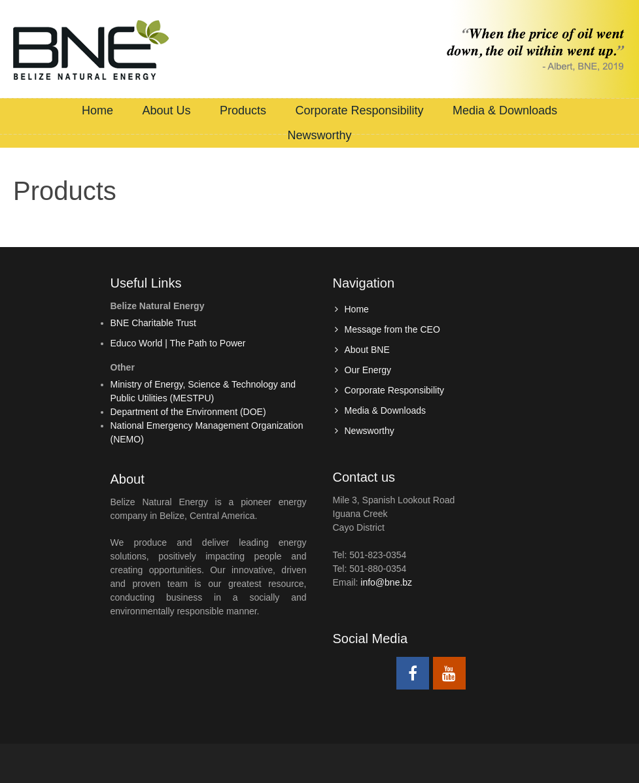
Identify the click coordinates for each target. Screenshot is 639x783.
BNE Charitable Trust (154, 323)
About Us (166, 110)
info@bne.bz (386, 582)
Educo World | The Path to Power (178, 343)
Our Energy (368, 370)
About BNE (367, 349)
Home (97, 110)
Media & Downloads (505, 110)
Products (243, 110)
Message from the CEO (392, 329)
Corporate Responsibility (359, 110)
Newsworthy (319, 135)
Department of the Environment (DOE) (188, 412)
